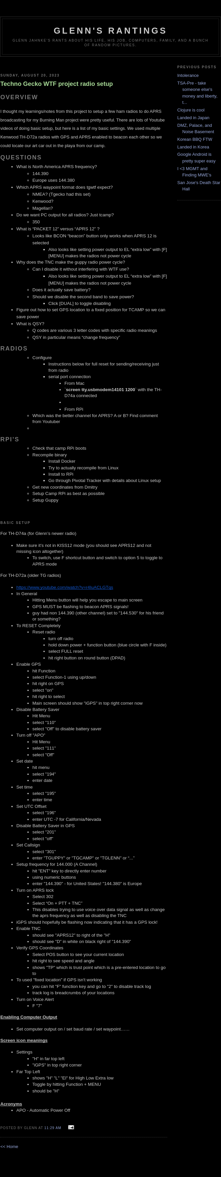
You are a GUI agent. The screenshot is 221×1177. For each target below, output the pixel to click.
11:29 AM (52, 1128)
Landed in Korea (193, 146)
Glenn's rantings (111, 31)
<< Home (9, 1146)
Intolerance (188, 75)
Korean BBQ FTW (194, 139)
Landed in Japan (193, 117)
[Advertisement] (84, 62)
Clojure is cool (191, 110)
